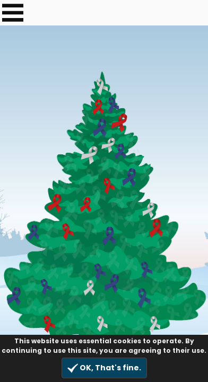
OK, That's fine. (104, 368)
